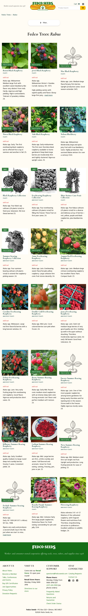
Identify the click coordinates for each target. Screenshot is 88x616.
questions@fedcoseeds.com (57, 573)
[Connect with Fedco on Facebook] (69, 580)
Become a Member (9, 574)
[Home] (43, 6)
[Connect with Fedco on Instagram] (73, 580)
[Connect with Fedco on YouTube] (77, 580)
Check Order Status (53, 603)
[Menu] (83, 4)
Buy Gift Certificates (10, 583)
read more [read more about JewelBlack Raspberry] (48, 95)
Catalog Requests (75, 573)
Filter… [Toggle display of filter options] (44, 22)
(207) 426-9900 (52, 585)
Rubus (15, 15)
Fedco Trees (6, 15)
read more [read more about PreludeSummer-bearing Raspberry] (7, 535)
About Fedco (7, 570)
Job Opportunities (9, 587)
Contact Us (72, 577)
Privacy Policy (7, 590)
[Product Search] (68, 8)
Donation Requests (9, 593)
